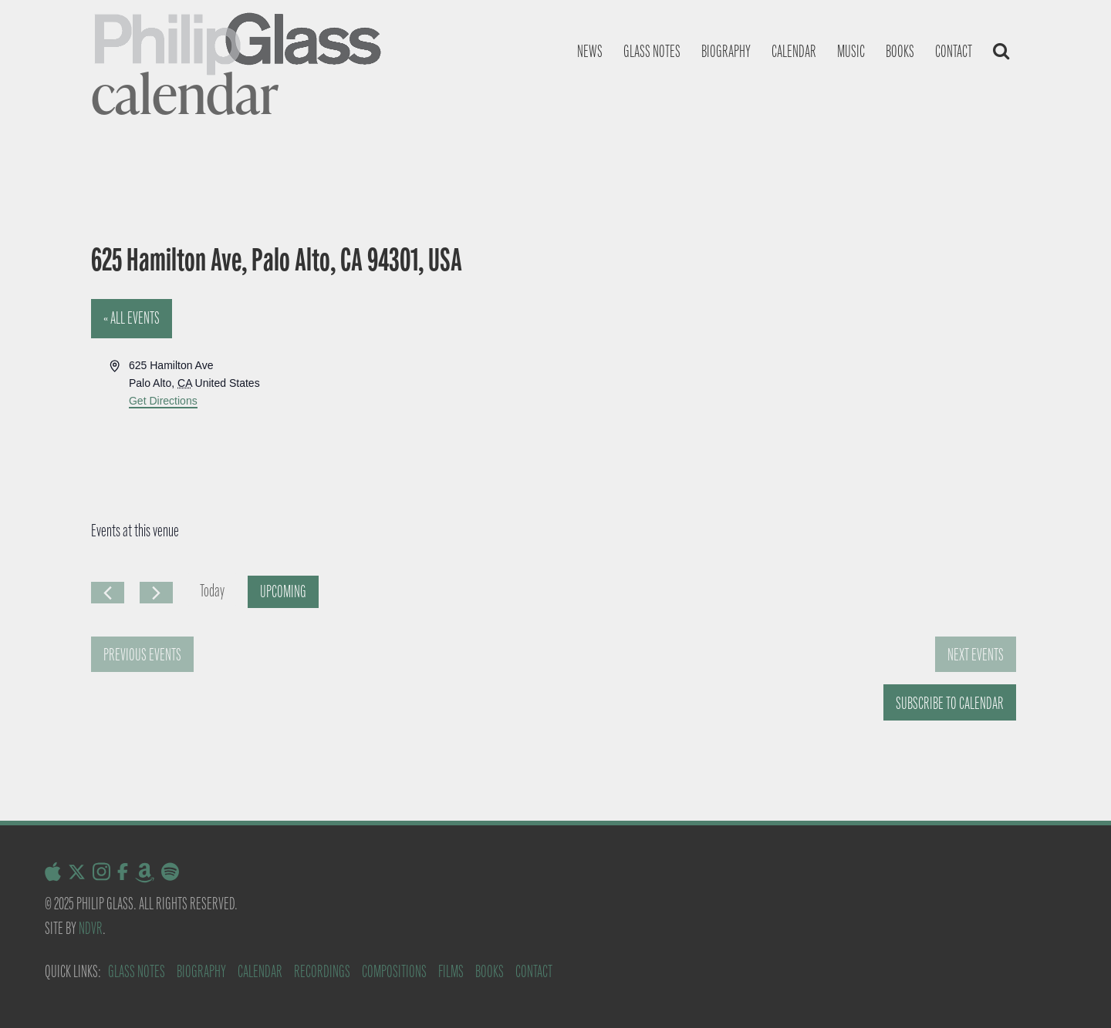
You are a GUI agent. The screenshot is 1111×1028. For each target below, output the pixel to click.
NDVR (91, 928)
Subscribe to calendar (950, 703)
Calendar (794, 51)
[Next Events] (156, 592)
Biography (726, 51)
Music (851, 51)
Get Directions (163, 401)
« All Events (131, 318)
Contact (953, 51)
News (590, 51)
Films (451, 971)
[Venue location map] (786, 414)
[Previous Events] (107, 592)
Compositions (394, 971)
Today (212, 590)
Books (900, 51)
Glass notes (651, 51)
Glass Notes (136, 971)
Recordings (322, 971)
